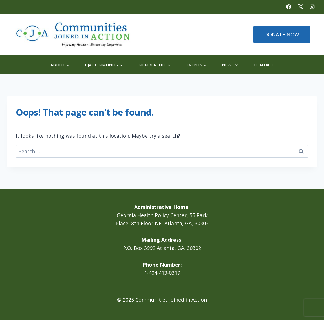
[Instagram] (312, 7)
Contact (264, 65)
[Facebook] (289, 7)
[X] (301, 7)
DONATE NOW (281, 34)
